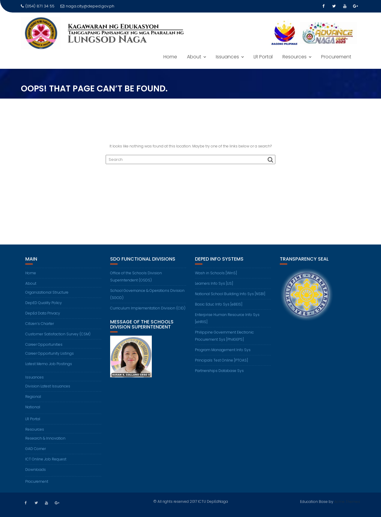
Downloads (35, 469)
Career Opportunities (44, 344)
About (194, 56)
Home (170, 56)
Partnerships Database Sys (219, 370)
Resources (294, 56)
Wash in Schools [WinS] (216, 272)
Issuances (227, 56)
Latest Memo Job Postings (48, 363)
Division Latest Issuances (47, 386)
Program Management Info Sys (223, 349)
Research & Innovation (45, 438)
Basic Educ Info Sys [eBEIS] (218, 304)
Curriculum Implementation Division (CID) (147, 308)
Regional (33, 396)
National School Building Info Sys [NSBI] (230, 293)
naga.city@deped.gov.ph (87, 6)
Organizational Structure (46, 292)
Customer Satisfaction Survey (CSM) (57, 334)
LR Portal (263, 56)
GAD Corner (35, 448)
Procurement (336, 56)
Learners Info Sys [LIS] (214, 283)
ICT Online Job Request (45, 459)
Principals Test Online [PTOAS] (221, 360)
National (32, 406)
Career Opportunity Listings (49, 353)
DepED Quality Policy (43, 302)
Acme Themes (347, 501)
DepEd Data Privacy (42, 313)
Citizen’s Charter (39, 323)
